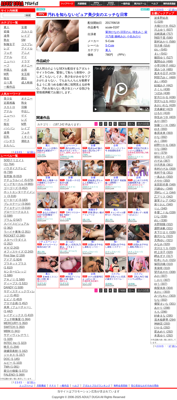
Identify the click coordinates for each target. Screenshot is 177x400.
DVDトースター (111, 3)
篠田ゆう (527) (163, 57)
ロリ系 (8, 82)
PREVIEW (64, 102)
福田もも (64, 281)
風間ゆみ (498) (163, 61)
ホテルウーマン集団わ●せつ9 (47, 245)
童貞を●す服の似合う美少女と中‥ (92, 149)
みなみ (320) (162, 244)
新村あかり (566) (165, 41)
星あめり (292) (163, 331)
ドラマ (25, 61)
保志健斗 (95, 281)
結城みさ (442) (163, 85)
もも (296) (160, 311)
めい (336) (160, 220)
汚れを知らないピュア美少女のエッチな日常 (88, 14)
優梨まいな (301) (165, 303)
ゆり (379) (160, 152)
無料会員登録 (120, 385)
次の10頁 (143, 123)
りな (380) (160, 148)
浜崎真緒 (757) (163, 33)
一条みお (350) (163, 176)
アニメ (25, 52)
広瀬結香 (86, 281)
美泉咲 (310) (162, 268)
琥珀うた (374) (163, 156)
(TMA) (85, 155)
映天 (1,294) (11, 346)
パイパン (9, 128)
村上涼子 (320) (163, 252)
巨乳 (6, 136)
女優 (24, 27)
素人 (6, 27)
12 (28, 152)
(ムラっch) (87, 283)
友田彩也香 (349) (165, 184)
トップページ (67, 3)
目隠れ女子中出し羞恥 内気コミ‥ (138, 245)
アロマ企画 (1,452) (16, 303)
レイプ (25, 35)
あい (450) (160, 81)
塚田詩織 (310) (163, 264)
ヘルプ (154, 3)
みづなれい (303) (165, 295)
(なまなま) (41, 283)
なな (140, 185)
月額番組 (82, 3)
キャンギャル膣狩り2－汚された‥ (115, 213)
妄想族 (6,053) (13, 176)
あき (130, 185)
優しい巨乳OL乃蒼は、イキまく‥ (70, 245)
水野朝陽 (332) (163, 224)
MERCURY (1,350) (16, 323)
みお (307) (160, 275)
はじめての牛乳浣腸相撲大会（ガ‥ (138, 181)
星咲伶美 (86, 152)
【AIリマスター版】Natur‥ (70, 213)
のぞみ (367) (162, 160)
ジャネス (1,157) (14, 354)
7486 (122, 123)
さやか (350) (162, 180)
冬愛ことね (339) (165, 212)
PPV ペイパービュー (96, 3)
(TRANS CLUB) (66, 157)
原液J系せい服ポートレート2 (93, 213)
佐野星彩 (132, 152)
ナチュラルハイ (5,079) (18, 180)
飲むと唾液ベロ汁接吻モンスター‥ (47, 181)
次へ (33, 152)
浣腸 (24, 107)
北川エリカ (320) (165, 248)
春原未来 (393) (163, 132)
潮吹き (25, 141)
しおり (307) (162, 280)
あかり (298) (162, 307)
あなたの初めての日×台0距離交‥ (47, 213)
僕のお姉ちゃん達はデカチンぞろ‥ (70, 149)
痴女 (6, 78)
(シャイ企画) (65, 219)
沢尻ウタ (41, 152)
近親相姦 (9, 102)
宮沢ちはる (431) (165, 101)
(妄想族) (108, 284)
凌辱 (6, 35)
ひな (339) (160, 216)
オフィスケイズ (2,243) (18, 251)
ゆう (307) (160, 283)
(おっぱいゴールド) (68, 251)
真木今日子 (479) (165, 73)
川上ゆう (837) (163, 29)
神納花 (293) (162, 323)
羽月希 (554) (162, 45)
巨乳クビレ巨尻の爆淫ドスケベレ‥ (115, 277)
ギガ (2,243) (11, 247)
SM (23, 40)
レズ (6, 48)
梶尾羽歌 (140, 152)
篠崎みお (120, 36)
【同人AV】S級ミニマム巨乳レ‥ (138, 277)
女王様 (25, 74)
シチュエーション (48, 241)
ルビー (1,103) (13, 362)
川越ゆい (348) (163, 188)
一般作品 (125, 3)
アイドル (27, 48)
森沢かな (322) (163, 236)
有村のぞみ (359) (165, 168)
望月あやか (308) (165, 272)
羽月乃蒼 (64, 249)
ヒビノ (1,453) (13, 299)
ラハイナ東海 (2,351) (17, 231)
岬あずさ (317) (163, 256)
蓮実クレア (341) (165, 200)
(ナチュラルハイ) (89, 252)
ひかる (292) (162, 327)
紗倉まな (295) (163, 315)
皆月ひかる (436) (165, 97)
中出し (25, 111)
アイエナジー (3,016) (17, 207)
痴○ (93, 241)
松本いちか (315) (165, 260)
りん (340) (160, 208)
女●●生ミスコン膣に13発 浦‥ (47, 277)
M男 (6, 74)
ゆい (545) (160, 49)
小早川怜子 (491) (165, 65)
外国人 (8, 69)
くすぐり (27, 136)
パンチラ (9, 141)
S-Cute (109, 45)
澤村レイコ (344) (165, 192)
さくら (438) (162, 89)
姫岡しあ (70, 152)
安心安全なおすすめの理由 (145, 385)
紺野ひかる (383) (165, 145)
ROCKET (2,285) (14, 235)
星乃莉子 (109, 185)
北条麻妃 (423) (163, 109)
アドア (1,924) (13, 259)
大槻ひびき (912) (165, 25)
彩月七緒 (64, 185)
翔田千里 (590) (163, 37)
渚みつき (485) (163, 69)
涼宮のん (126, 32)
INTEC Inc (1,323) (15, 342)
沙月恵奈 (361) (163, 164)
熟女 (6, 40)
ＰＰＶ (52, 385)
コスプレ (27, 44)
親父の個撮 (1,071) (16, 370)
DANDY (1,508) (13, 287)
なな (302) (160, 299)
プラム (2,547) (13, 219)
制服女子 (9, 44)
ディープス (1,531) (16, 283)
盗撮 (6, 31)
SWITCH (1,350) (14, 327)
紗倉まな (41, 185)
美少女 (8, 98)
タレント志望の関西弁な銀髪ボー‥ (47, 149)
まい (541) (160, 53)
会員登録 (169, 3)
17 (170, 9)
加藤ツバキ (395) (165, 125)
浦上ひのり (42, 281)
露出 (24, 78)
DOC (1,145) (12, 358)
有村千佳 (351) (163, 172)
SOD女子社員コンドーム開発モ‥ (138, 149)
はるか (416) (162, 113)
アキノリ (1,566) (14, 279)
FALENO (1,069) (14, 374)
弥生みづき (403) (165, 117)
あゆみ (135, 185)
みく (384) (160, 140)
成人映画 (27, 82)
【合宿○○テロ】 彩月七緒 (70, 181)
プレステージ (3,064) (17, 203)
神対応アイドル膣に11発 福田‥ (70, 277)
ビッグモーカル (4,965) (18, 184)
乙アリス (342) (163, 196)
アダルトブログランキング (96, 385)
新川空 (85, 185)
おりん (63, 152)
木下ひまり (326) (165, 232)
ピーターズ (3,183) (16, 200)
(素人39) (86, 220)
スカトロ (27, 31)
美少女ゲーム (140, 3)
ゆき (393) (160, 129)
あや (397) (160, 121)
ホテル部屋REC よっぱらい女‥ (92, 277)
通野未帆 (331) (163, 228)
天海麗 (63, 217)
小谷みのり (134, 36)
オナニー (27, 65)
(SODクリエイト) (112, 155)
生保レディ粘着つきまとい (138, 213)
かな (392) (160, 137)
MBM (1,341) (12, 331)
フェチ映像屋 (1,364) (17, 319)
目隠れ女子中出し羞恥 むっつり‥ (92, 245)
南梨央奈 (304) (163, 287)
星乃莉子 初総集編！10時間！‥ (115, 181)
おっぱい (70, 241)
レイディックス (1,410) (18, 315)
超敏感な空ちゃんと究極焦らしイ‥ (92, 181)
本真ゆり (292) (163, 335)
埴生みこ (138, 32)
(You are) (41, 155)
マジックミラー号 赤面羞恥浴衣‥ (115, 149)
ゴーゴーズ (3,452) (16, 188)
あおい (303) (162, 291)
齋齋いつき (42, 217)
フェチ (8, 52)
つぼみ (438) (162, 93)
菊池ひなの (112, 32)
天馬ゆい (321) (163, 240)
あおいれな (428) (165, 105)
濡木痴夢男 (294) (165, 319)
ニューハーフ (70, 145)
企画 (24, 69)
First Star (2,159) (14, 255)
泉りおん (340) (163, 204)
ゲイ (24, 57)
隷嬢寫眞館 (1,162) (16, 350)
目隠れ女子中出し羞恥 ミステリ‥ (115, 245)
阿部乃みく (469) (165, 77)
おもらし (9, 145)
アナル (8, 57)
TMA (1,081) (11, 366)
